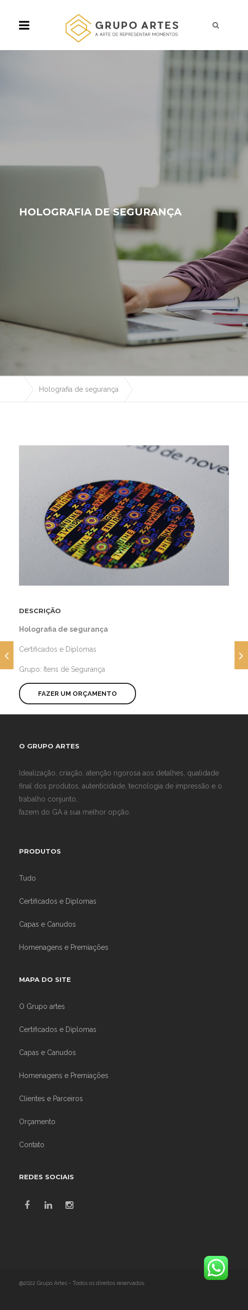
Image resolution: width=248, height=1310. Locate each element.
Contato (31, 1145)
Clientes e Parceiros (51, 1099)
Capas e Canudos (47, 924)
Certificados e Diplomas (57, 649)
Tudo (27, 878)
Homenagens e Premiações (63, 947)
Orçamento (37, 1122)
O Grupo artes (42, 1006)
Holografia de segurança (78, 389)
